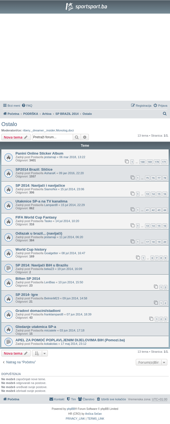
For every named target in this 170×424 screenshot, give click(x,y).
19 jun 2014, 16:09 (69, 269)
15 (159, 194)
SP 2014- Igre (26, 295)
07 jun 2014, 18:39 (79, 314)
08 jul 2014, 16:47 (73, 253)
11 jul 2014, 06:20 (71, 237)
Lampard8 (51, 205)
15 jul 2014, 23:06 (72, 189)
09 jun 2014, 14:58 (74, 298)
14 (153, 194)
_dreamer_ (38, 130)
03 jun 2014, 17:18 (72, 330)
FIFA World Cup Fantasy (36, 217)
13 (147, 194)
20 (164, 242)
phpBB (71, 408)
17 (147, 242)
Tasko (48, 221)
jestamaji (50, 157)
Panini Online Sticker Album (39, 153)
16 (164, 194)
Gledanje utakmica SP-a (35, 327)
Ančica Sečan (93, 413)
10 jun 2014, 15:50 (70, 282)
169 (150, 162)
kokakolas (51, 343)
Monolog (61, 130)
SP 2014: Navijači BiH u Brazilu (41, 265)
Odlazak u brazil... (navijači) (38, 233)
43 (159, 210)
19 (159, 242)
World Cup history (30, 249)
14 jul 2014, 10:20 (67, 221)
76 (153, 178)
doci (71, 130)
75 (147, 178)
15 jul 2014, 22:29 (73, 205)
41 (147, 210)
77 (159, 178)
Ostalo (9, 124)
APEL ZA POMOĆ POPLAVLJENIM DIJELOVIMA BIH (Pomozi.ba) (70, 340)
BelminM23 (51, 298)
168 (142, 162)
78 (164, 178)
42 (153, 210)
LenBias (49, 282)
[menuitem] (26, 105)
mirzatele (50, 330)
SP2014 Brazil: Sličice (33, 169)
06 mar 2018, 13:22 (72, 157)
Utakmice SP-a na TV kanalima (41, 201)
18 (153, 242)
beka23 (49, 269)
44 (164, 210)
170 (157, 162)
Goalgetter (51, 253)
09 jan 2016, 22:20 (71, 173)
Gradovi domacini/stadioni (38, 311)
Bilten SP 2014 (27, 278)
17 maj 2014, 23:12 (73, 343)
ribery (26, 130)
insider (50, 130)
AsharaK (50, 173)
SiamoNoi (50, 189)
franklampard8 (53, 314)
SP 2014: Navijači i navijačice (40, 185)
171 (164, 162)
